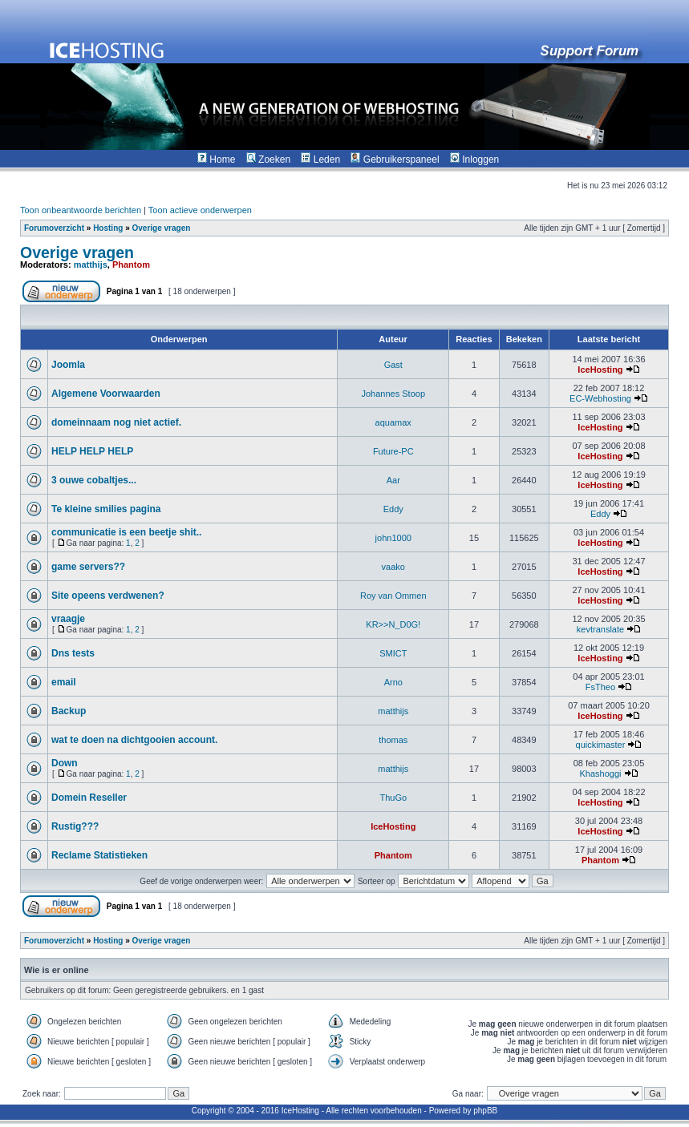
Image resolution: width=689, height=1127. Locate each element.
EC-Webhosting (600, 398)
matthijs (90, 264)
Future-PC (393, 451)
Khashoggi (600, 773)
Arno (393, 682)
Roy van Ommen (393, 595)
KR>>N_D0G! (393, 624)
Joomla (68, 364)
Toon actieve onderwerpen (200, 210)
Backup (68, 711)
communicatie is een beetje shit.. (126, 532)
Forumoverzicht (54, 228)
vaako (393, 567)
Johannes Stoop (393, 393)
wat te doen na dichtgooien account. (134, 739)
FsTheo (600, 687)
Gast (393, 365)
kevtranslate (600, 629)
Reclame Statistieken (99, 855)
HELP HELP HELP (92, 451)
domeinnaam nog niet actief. (116, 422)
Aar (393, 480)
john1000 (393, 538)
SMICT (393, 653)
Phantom (131, 264)
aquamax (393, 422)
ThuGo (393, 797)
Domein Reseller (89, 797)
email (63, 682)
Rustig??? (75, 826)
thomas (393, 740)
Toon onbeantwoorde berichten (80, 210)
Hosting (108, 228)
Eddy (393, 509)
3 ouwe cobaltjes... (93, 480)
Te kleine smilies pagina (106, 509)
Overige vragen (161, 228)
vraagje (68, 618)
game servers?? (88, 566)
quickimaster (601, 744)
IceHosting (600, 369)
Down (64, 763)
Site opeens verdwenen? (107, 595)
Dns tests (73, 653)
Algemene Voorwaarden (105, 393)
